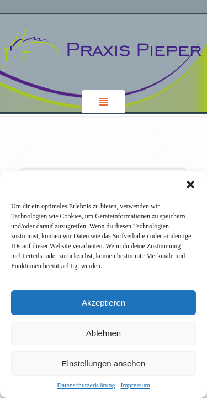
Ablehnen (103, 333)
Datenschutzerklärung (86, 385)
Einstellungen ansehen (104, 363)
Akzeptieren (103, 302)
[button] (190, 184)
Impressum (135, 385)
